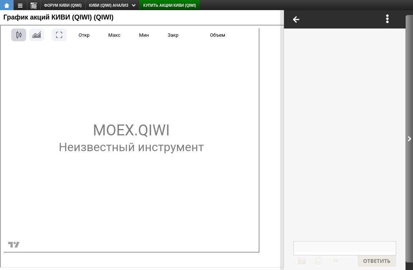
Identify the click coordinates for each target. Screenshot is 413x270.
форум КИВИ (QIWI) (63, 5)
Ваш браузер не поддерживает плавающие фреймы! (345, 140)
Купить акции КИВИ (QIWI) (169, 5)
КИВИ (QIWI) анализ (108, 5)
